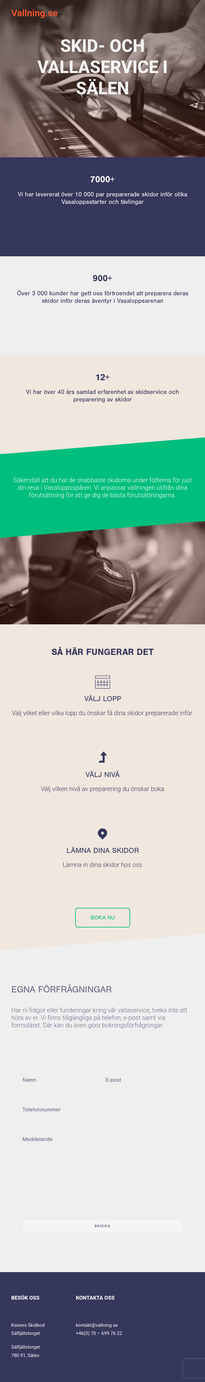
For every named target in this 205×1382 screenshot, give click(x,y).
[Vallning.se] (34, 13)
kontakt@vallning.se (97, 1325)
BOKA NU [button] (102, 917)
